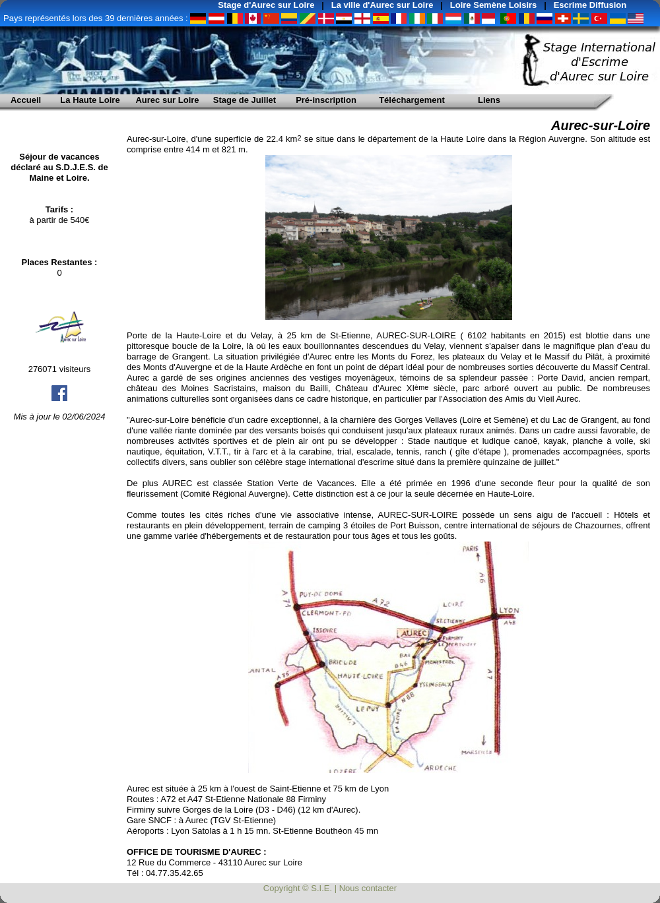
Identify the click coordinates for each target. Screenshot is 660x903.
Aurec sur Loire (167, 100)
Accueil (26, 100)
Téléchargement (412, 100)
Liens (489, 100)
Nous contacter (368, 888)
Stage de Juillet (244, 100)
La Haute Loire (89, 100)
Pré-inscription (326, 100)
